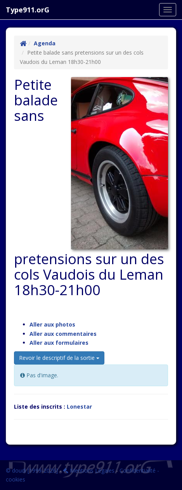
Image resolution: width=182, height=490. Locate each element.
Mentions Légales (88, 470)
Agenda (44, 43)
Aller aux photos (52, 324)
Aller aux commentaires (63, 333)
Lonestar (79, 406)
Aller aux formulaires (58, 342)
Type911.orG (27, 9)
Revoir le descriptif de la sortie (59, 357)
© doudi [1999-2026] (32, 470)
